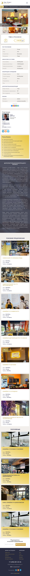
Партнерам (21, 559)
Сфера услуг (7, 552)
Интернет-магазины (9, 559)
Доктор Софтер (16, 573)
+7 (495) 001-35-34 (6, 124)
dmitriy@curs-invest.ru (6, 127)
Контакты (21, 555)
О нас (20, 554)
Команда (21, 557)
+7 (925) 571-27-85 (5, 123)
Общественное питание (13, 6)
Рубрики (6, 6)
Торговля (7, 555)
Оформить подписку (20, 544)
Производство (8, 557)
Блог (20, 552)
